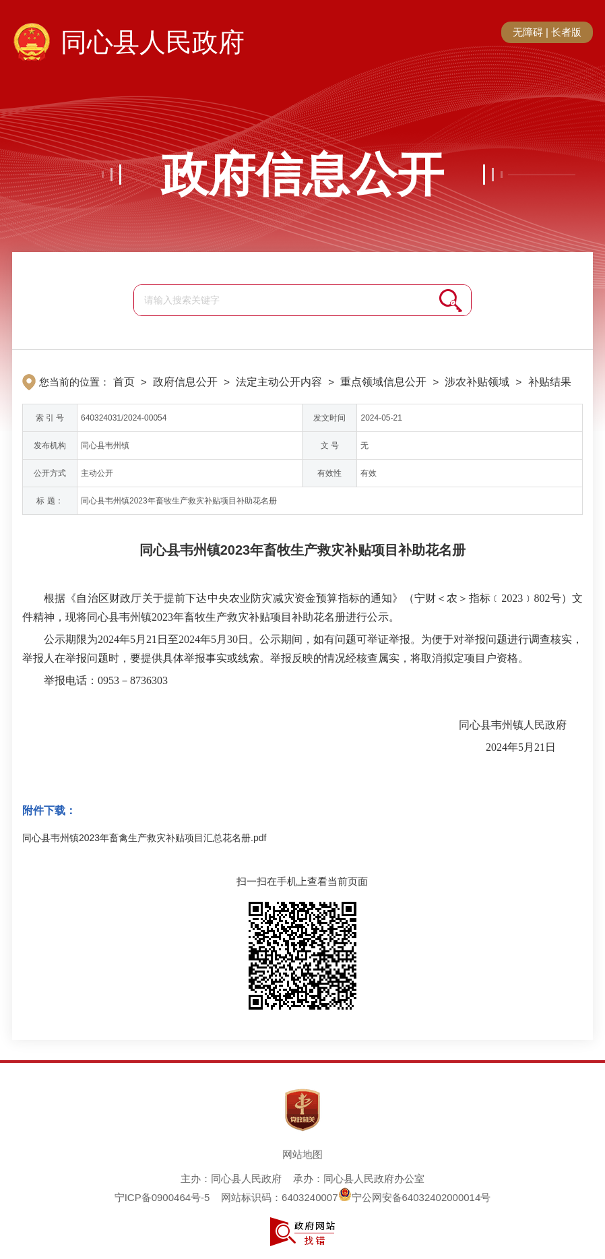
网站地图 (302, 1154)
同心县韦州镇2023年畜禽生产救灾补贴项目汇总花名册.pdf (144, 837)
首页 (124, 382)
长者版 (566, 32)
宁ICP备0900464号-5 (162, 1197)
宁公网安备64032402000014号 (414, 1197)
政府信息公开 (302, 174)
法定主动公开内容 (279, 382)
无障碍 (528, 32)
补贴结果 (549, 382)
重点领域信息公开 (383, 382)
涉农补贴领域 (477, 382)
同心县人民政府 (153, 42)
